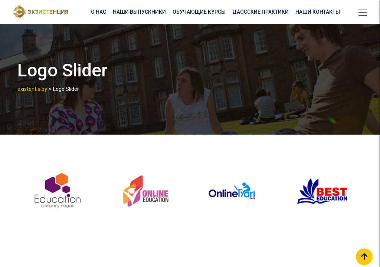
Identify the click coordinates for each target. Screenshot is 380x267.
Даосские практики (260, 12)
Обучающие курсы (199, 12)
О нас (98, 12)
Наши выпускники (139, 12)
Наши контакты (317, 12)
